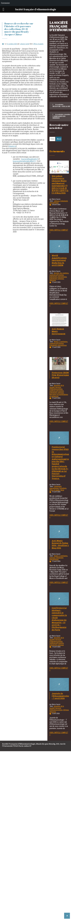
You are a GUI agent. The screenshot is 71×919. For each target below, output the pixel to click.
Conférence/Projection (56, 275)
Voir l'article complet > (58, 231)
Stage (62, 490)
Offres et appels (38, 44)
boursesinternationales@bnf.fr (24, 161)
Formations (62, 488)
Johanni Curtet (24, 44)
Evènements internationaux (58, 277)
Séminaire (52, 280)
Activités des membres (61, 273)
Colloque (57, 201)
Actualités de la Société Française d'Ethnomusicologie (56, 387)
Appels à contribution (60, 342)
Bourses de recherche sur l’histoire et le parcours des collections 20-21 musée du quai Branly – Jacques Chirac (18, 29)
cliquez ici (12, 146)
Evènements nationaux (56, 279)
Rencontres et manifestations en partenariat (58, 395)
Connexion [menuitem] (5, 3)
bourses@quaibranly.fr (29, 159)
